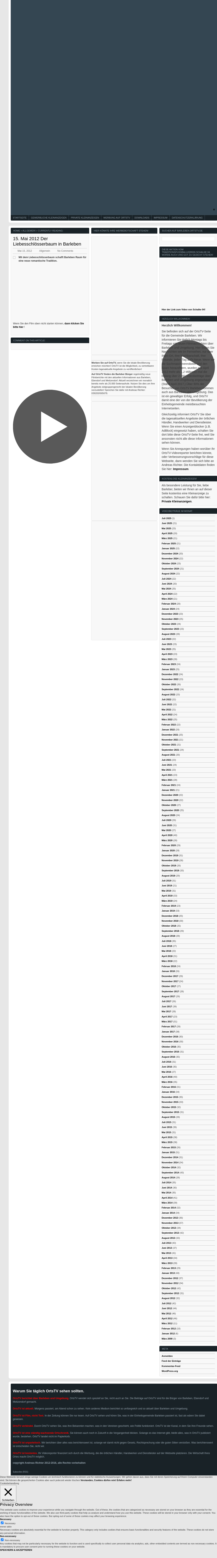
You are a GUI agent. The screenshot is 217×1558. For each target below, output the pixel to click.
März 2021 (167, 780)
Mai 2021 (166, 770)
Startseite (20, 217)
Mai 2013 (166, 1253)
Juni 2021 (167, 765)
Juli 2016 (166, 1062)
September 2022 (170, 689)
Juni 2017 (167, 1006)
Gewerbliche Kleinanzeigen (48, 217)
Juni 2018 (167, 946)
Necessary (10, 1523)
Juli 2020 (166, 820)
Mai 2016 (166, 1072)
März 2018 (167, 961)
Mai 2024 (166, 588)
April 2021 (167, 775)
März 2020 (167, 840)
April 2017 (167, 1016)
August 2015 (168, 1117)
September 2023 (170, 629)
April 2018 (167, 956)
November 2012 (170, 1283)
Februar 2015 (169, 1147)
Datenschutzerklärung (187, 217)
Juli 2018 (166, 941)
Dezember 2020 (170, 795)
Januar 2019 (168, 911)
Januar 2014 (168, 1213)
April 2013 (167, 1258)
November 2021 (170, 739)
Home (16, 230)
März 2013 (167, 1263)
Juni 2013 (167, 1248)
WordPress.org (170, 1371)
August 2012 (168, 1298)
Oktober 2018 (169, 926)
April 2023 (167, 654)
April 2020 (167, 835)
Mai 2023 (166, 649)
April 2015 (167, 1137)
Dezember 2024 (170, 553)
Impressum (160, 217)
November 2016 (170, 1041)
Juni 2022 (167, 704)
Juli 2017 (166, 1001)
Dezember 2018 (170, 916)
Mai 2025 (166, 528)
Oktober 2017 (169, 986)
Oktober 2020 (169, 805)
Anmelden (167, 1356)
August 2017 (168, 996)
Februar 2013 (169, 1268)
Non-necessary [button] (8, 1536)
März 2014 (167, 1202)
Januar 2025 (168, 548)
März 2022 (167, 719)
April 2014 (167, 1198)
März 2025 (167, 538)
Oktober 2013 (169, 1228)
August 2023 (168, 634)
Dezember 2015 (170, 1097)
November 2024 (170, 558)
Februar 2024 (169, 603)
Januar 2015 (168, 1152)
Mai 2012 (166, 1313)
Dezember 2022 (170, 674)
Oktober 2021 (169, 744)
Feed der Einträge (171, 1361)
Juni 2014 (167, 1187)
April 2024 (167, 594)
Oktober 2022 (169, 684)
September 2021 (170, 750)
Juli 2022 (166, 699)
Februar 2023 (169, 664)
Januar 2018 (168, 971)
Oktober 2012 (169, 1288)
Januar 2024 (168, 609)
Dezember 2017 (170, 976)
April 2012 (167, 1318)
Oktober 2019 (169, 865)
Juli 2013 (166, 1243)
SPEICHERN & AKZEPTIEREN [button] (16, 1550)
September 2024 (170, 568)
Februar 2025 (169, 543)
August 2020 (168, 815)
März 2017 (167, 1021)
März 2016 (167, 1082)
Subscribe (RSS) (20, 1472)
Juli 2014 (166, 1182)
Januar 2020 (168, 850)
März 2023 (167, 659)
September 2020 (170, 810)
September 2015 (170, 1112)
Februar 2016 (169, 1087)
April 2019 (167, 895)
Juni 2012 (167, 1308)
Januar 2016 (168, 1092)
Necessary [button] (5, 1519)
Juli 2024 (166, 579)
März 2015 (167, 1142)
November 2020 (170, 800)
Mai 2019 (166, 890)
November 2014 (170, 1162)
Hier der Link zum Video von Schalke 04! (183, 309)
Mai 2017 (166, 1011)
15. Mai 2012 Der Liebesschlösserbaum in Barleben (47, 241)
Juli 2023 (166, 639)
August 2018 (168, 936)
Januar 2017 (168, 1031)
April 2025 (167, 533)
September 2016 (170, 1051)
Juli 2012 (166, 1303)
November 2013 (170, 1223)
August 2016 (168, 1057)
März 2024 (167, 599)
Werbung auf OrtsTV (116, 217)
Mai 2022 (166, 709)
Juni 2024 (167, 583)
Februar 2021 (169, 785)
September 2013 (170, 1233)
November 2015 (170, 1102)
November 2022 (170, 679)
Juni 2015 (167, 1127)
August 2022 (168, 694)
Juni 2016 (167, 1066)
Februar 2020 (169, 845)
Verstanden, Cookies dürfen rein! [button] (98, 1480)
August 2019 (168, 875)
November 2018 (170, 921)
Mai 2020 (166, 830)
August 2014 (168, 1177)
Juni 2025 (167, 523)
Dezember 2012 (170, 1278)
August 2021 (168, 755)
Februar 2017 (169, 1026)
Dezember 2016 (170, 1036)
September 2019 (170, 870)
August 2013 (168, 1238)
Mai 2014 (166, 1192)
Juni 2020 (167, 825)
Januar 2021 (168, 790)
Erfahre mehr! (124, 1480)
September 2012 (170, 1293)
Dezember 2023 (170, 614)
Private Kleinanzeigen (85, 217)
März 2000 (167, 1338)
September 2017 (170, 991)
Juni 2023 (167, 644)
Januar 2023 (168, 669)
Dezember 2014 (170, 1157)
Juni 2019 (167, 885)
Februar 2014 (169, 1207)
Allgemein (29, 230)
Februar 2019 (169, 906)
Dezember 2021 (170, 735)
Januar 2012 (168, 1333)
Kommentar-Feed (171, 1366)
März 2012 (167, 1323)
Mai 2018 (166, 951)
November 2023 (170, 619)
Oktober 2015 (169, 1107)
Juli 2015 (166, 1122)
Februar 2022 (169, 724)
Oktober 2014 (169, 1167)
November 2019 (170, 860)
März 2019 (167, 901)
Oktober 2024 (169, 563)
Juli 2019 (166, 880)
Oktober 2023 (169, 624)
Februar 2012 (169, 1328)
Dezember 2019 (170, 855)
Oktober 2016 (169, 1046)
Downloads (141, 217)
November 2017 (170, 981)
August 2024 (168, 573)
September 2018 (170, 931)
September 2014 (170, 1172)
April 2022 (167, 714)
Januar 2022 (168, 729)
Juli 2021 (166, 760)
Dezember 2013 (170, 1218)
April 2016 (167, 1077)
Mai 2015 (166, 1132)
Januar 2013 (168, 1273)
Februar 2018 (169, 966)
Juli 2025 (166, 518)
